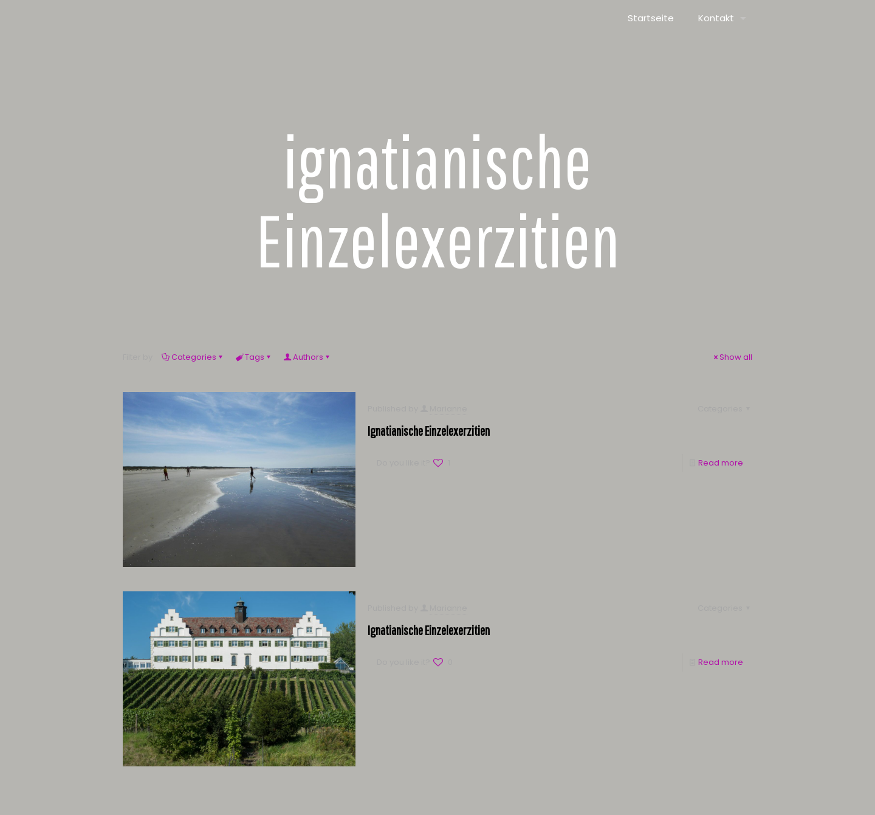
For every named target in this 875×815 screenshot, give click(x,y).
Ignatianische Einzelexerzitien (429, 430)
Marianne (448, 408)
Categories (193, 357)
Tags (253, 357)
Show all (732, 357)
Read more (720, 463)
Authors (307, 357)
